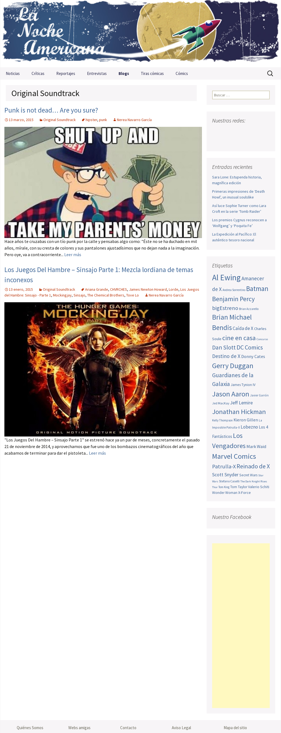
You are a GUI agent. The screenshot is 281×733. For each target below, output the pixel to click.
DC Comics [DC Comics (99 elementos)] (250, 347)
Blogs (124, 73)
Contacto (128, 727)
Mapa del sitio (235, 727)
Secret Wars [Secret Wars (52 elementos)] (248, 475)
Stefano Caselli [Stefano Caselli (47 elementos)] (229, 481)
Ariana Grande (96, 289)
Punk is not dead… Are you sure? (51, 110)
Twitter (227, 131)
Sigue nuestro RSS (218, 141)
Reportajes (65, 73)
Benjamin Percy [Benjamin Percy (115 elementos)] (233, 299)
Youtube (238, 131)
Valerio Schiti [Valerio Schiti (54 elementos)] (258, 486)
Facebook (217, 131)
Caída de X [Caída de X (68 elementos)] (243, 328)
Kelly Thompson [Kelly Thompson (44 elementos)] (222, 420)
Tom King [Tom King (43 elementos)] (223, 487)
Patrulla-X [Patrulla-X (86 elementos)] (224, 466)
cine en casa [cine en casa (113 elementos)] (239, 338)
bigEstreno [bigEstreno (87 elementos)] (225, 308)
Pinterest (248, 131)
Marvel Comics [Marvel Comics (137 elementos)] (234, 456)
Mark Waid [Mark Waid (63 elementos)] (256, 446)
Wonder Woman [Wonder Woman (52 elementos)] (224, 492)
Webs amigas (79, 727)
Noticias (13, 73)
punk (103, 119)
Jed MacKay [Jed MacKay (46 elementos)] (220, 403)
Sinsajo (79, 295)
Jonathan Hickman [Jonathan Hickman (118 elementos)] (239, 411)
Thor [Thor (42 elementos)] (215, 487)
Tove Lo (132, 295)
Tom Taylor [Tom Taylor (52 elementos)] (238, 487)
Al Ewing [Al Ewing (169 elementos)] (226, 277)
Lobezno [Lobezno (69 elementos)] (249, 427)
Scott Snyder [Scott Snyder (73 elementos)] (225, 474)
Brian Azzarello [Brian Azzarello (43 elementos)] (248, 309)
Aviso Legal (181, 727)
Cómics (182, 73)
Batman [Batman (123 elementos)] (257, 288)
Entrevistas (97, 73)
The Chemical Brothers (105, 295)
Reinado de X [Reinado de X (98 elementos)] (253, 466)
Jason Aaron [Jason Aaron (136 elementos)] (230, 393)
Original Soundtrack (59, 119)
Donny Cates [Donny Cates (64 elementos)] (253, 356)
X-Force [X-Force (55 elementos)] (244, 492)
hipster (91, 119)
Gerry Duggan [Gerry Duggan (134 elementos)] (232, 365)
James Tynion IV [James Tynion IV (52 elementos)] (243, 384)
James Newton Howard (148, 289)
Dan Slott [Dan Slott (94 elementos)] (224, 347)
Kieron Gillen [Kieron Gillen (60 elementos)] (246, 420)
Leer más (72, 254)
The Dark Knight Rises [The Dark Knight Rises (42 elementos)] (253, 481)
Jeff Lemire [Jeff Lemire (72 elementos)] (241, 402)
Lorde (173, 289)
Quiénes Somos (30, 727)
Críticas (38, 73)
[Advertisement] (241, 625)
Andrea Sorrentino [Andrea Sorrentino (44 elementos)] (234, 290)
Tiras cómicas (152, 73)
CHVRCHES (118, 289)
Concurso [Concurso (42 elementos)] (262, 339)
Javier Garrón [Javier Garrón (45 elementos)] (259, 395)
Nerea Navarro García (134, 119)
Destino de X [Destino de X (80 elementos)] (226, 356)
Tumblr (258, 131)
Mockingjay (62, 295)
